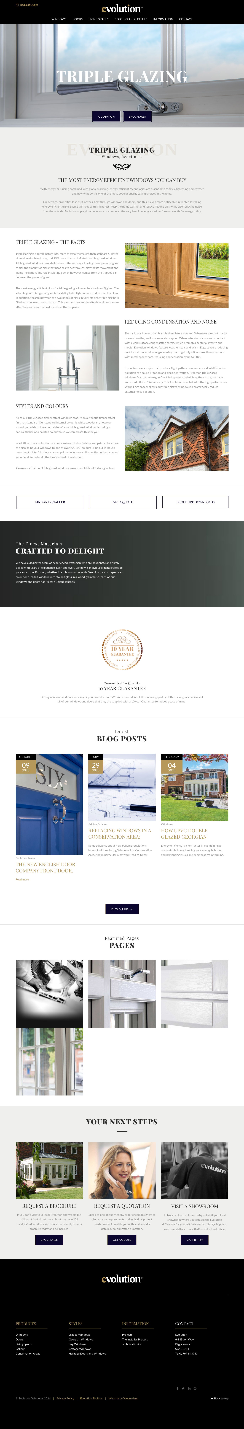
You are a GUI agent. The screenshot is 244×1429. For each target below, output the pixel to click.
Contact (186, 19)
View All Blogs (122, 908)
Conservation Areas (28, 1353)
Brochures (137, 116)
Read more (22, 879)
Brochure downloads (196, 502)
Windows (58, 19)
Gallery (20, 1348)
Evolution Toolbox (91, 1398)
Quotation (106, 116)
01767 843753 (188, 1353)
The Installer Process (135, 1339)
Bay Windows (77, 1344)
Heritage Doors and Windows (87, 1353)
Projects (127, 1334)
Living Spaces (99, 19)
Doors (77, 19)
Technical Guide (132, 1344)
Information (163, 19)
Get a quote (123, 502)
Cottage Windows (80, 1348)
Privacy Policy (65, 1398)
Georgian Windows (81, 1339)
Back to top (220, 1398)
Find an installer (50, 502)
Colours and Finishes (131, 19)
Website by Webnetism (123, 1398)
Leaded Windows (79, 1334)
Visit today (194, 1240)
